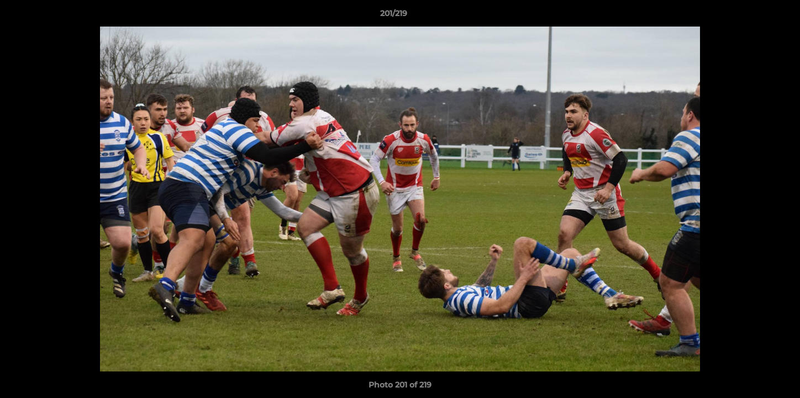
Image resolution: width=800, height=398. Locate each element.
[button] (753, 16)
